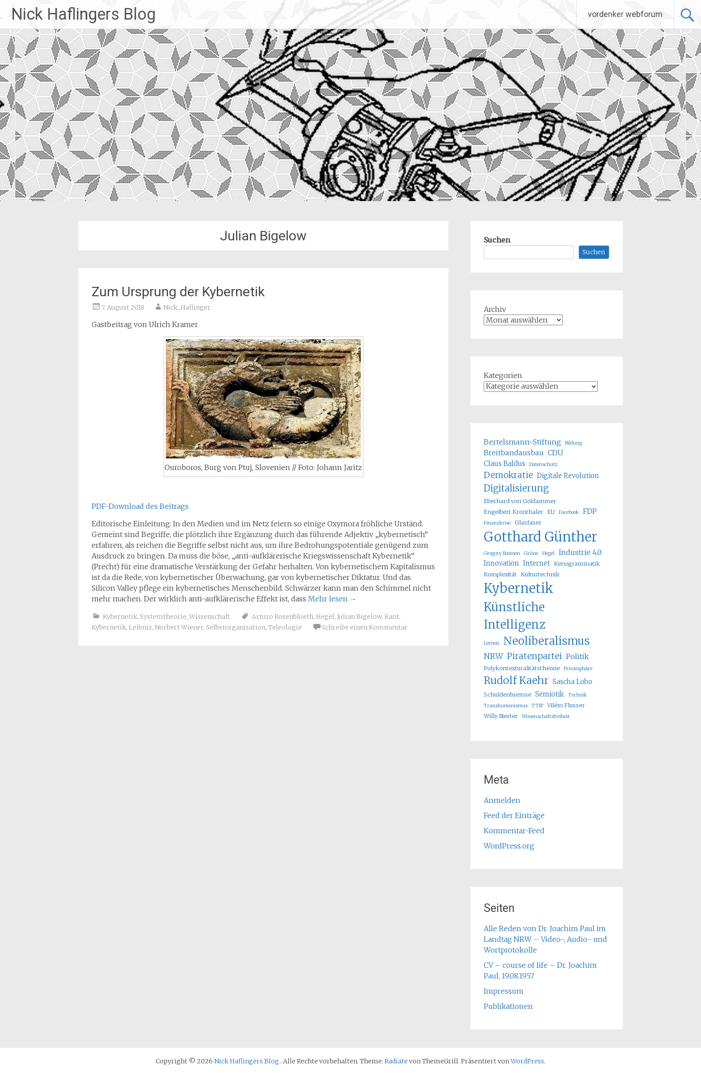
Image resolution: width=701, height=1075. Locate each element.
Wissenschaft (209, 617)
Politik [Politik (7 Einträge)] (577, 656)
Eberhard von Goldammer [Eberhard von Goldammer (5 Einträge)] (520, 501)
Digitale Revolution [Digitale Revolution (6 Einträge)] (568, 475)
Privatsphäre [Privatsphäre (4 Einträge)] (578, 669)
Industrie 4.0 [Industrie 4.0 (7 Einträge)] (580, 552)
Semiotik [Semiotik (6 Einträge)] (549, 694)
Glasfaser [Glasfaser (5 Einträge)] (528, 522)
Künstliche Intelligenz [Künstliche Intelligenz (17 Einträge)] (514, 616)
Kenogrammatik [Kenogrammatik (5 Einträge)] (577, 563)
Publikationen (508, 1006)
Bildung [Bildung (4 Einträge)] (573, 443)
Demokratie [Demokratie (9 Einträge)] (508, 475)
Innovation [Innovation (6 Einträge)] (501, 563)
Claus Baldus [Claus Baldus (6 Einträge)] (504, 463)
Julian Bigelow (359, 617)
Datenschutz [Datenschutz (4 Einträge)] (543, 464)
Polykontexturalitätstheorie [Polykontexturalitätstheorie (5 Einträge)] (522, 668)
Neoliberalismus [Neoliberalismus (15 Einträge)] (546, 641)
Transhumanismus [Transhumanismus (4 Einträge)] (506, 706)
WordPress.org (509, 845)
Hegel (325, 617)
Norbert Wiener (179, 627)
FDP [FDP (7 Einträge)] (590, 511)
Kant (391, 617)
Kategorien (503, 375)
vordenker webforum (625, 14)
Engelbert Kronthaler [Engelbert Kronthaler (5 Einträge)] (513, 512)
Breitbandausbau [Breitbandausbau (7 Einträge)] (514, 452)
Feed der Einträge (514, 815)
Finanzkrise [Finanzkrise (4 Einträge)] (497, 523)
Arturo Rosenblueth (282, 617)
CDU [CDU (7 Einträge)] (555, 452)
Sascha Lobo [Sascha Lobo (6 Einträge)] (572, 681)
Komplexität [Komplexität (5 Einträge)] (500, 574)
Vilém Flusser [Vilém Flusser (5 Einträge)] (566, 705)
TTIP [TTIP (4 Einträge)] (537, 706)
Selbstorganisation (236, 627)
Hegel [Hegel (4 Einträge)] (548, 553)
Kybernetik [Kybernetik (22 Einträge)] (518, 588)
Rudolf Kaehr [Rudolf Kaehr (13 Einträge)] (516, 680)
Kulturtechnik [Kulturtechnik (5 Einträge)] (540, 574)
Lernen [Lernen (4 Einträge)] (491, 643)
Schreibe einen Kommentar (365, 627)
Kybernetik (120, 617)
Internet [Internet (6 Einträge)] (536, 563)
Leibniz (140, 627)
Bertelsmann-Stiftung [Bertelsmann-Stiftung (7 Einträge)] (522, 441)
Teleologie (285, 627)
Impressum (504, 991)
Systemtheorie (163, 617)
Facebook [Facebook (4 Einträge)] (569, 512)
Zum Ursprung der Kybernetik (178, 291)
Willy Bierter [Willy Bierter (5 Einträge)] (501, 716)
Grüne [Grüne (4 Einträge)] (531, 553)
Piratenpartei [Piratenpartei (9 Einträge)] (534, 656)
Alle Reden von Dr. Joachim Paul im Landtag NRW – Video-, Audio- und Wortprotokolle (545, 939)
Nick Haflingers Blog (83, 14)
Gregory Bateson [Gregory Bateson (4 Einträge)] (502, 553)
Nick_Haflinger (187, 307)
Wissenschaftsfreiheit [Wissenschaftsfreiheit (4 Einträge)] (546, 716)
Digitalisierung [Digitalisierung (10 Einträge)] (516, 488)
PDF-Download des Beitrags (140, 506)
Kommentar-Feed (514, 830)
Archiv (495, 309)
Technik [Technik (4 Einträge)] (577, 695)
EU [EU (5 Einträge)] (551, 512)
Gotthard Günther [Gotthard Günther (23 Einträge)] (540, 537)
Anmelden (502, 800)
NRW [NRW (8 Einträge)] (493, 656)
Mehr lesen (332, 598)
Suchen (497, 239)
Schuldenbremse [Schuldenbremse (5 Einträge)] (507, 694)
